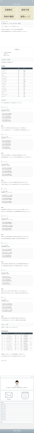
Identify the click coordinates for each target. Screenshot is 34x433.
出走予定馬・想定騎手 (7, 52)
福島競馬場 (4, 416)
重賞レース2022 (4, 360)
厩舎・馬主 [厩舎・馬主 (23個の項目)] (5, 424)
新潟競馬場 (4, 418)
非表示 (18, 49)
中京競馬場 (4, 411)
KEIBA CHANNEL (17, 4)
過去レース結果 (6, 55)
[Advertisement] (17, 41)
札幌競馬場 (4, 413)
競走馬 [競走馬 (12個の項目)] (9, 424)
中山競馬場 (4, 406)
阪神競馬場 (4, 408)
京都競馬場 (4, 409)
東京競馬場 (4, 404)
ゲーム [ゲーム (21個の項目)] (2, 424)
